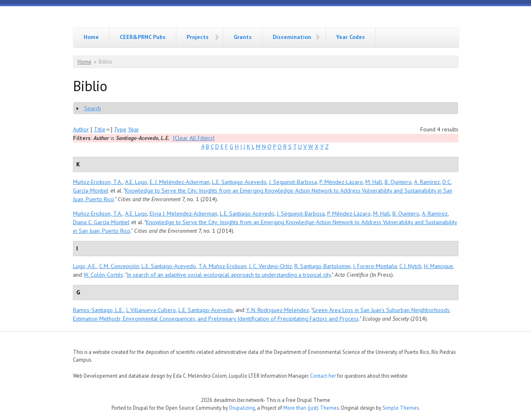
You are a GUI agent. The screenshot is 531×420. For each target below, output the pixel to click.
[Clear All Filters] (193, 138)
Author (81, 129)
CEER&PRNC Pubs (143, 37)
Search (92, 108)
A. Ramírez (427, 182)
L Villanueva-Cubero (151, 310)
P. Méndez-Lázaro (341, 182)
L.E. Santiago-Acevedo (239, 182)
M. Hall (373, 182)
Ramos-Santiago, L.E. (98, 310)
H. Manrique (438, 266)
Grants (243, 37)
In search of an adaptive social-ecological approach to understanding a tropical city (229, 274)
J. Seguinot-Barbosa (293, 182)
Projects (198, 37)
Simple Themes (401, 407)
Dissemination (292, 37)
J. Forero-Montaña (375, 266)
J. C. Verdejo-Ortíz (270, 266)
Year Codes (350, 37)
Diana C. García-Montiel (101, 222)
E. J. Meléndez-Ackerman (180, 182)
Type (120, 129)
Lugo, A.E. (85, 266)
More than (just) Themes (311, 407)
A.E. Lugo (136, 182)
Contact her (323, 375)
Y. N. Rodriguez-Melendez (277, 310)
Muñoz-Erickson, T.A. (98, 182)
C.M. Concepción (119, 266)
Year (133, 129)
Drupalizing (242, 407)
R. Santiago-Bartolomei (322, 266)
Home (91, 37)
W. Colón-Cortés (103, 274)
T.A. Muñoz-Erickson (222, 266)
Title (99, 129)
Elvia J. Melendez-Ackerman (183, 213)
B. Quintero (398, 182)
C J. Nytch (410, 266)
